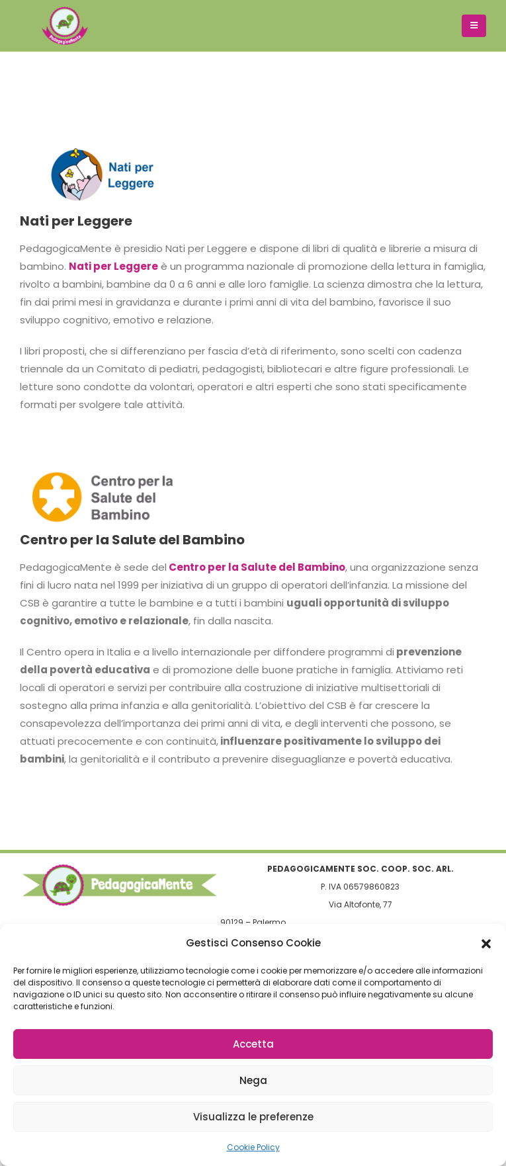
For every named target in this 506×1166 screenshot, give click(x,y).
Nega (253, 1080)
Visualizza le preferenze (253, 1117)
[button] (486, 943)
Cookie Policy (253, 1147)
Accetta (253, 1044)
